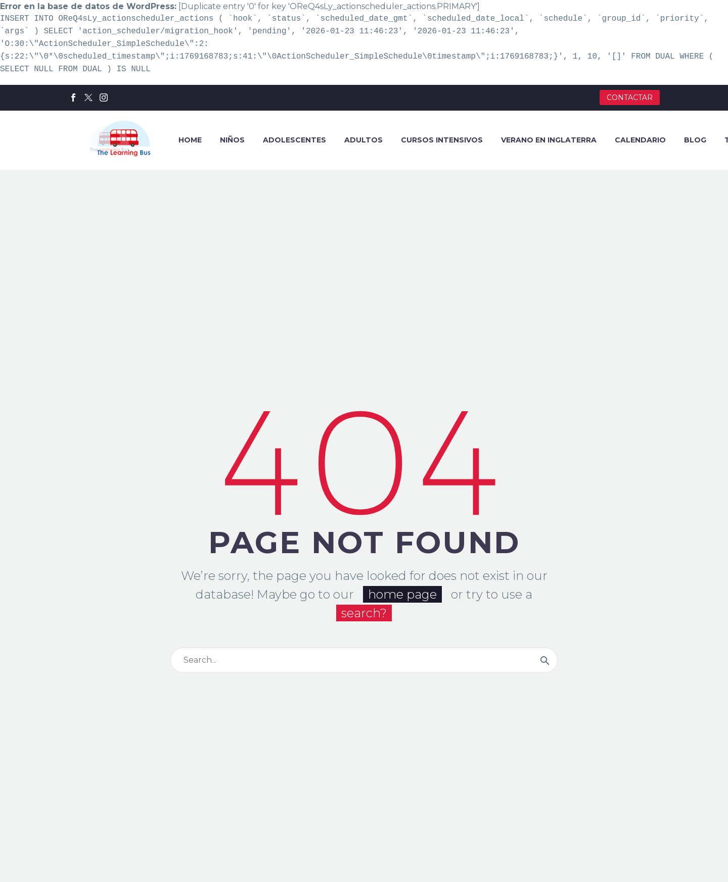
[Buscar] (364, 666)
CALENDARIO (640, 139)
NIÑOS (232, 139)
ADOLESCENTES (294, 139)
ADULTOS (363, 139)
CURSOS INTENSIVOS (442, 139)
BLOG (695, 139)
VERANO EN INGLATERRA (549, 139)
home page (402, 601)
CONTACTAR (630, 97)
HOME (190, 139)
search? (364, 619)
